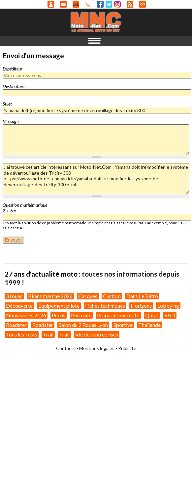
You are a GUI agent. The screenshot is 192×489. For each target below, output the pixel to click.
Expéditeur (12, 68)
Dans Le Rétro (142, 296)
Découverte (19, 305)
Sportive (123, 325)
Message (10, 121)
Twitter (109, 4)
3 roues (14, 296)
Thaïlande (149, 325)
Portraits (81, 315)
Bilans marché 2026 (50, 296)
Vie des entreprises (96, 334)
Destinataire (14, 86)
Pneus (58, 315)
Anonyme (51, 4)
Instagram (117, 4)
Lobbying (168, 305)
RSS (130, 4)
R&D (169, 315)
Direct (142, 4)
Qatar (152, 315)
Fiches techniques (105, 305)
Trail (48, 334)
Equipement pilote (59, 305)
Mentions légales (96, 348)
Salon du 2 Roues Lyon (83, 325)
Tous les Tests (21, 334)
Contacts (66, 348)
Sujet (7, 104)
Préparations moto (118, 315)
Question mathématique (25, 205)
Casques (87, 296)
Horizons (141, 305)
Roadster (16, 325)
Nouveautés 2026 (26, 315)
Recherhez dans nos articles (89, 4)
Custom (112, 296)
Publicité (127, 348)
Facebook (100, 4)
